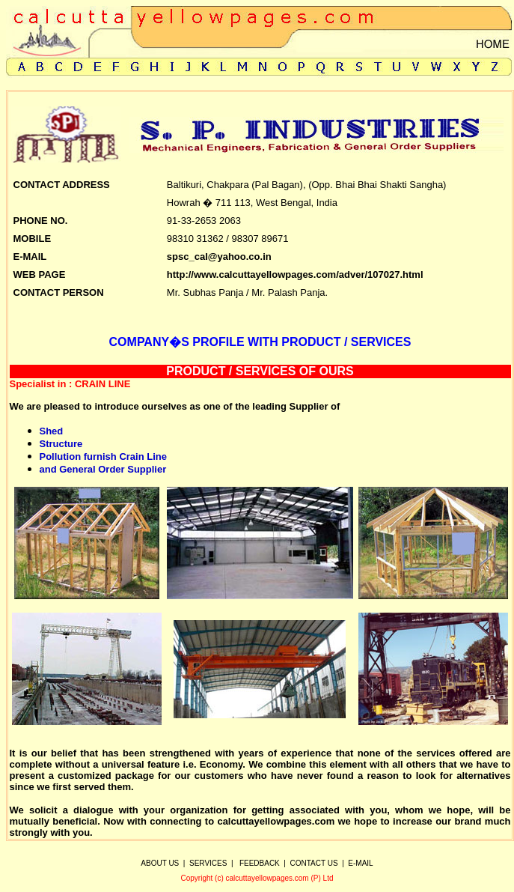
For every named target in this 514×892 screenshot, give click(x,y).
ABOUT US (160, 863)
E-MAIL (360, 863)
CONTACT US (314, 863)
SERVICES (208, 863)
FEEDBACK (259, 863)
